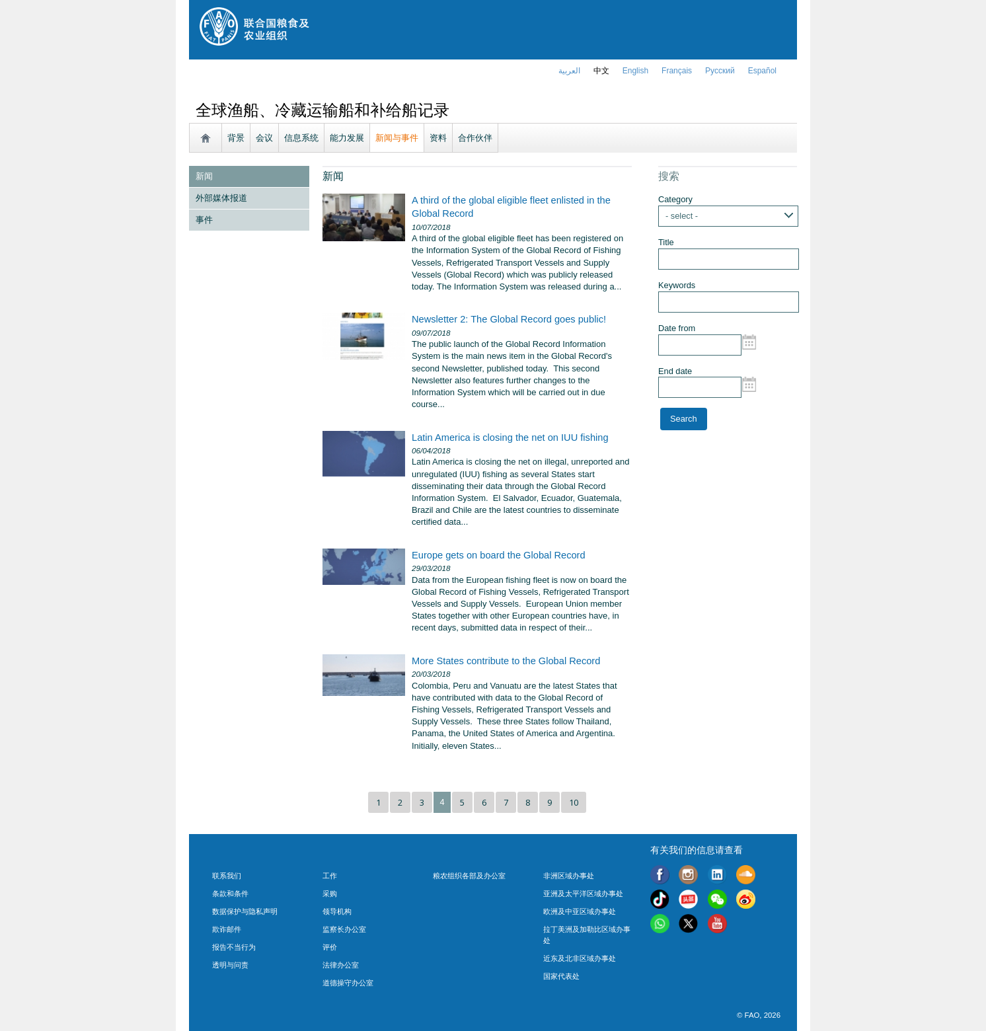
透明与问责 (230, 965)
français (677, 70)
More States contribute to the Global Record (506, 661)
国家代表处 (561, 976)
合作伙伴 (475, 138)
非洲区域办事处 (568, 876)
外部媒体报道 (221, 198)
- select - (681, 216)
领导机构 (337, 911)
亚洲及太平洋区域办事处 (583, 893)
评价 (329, 947)
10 (573, 802)
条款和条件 (230, 893)
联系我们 (226, 876)
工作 (329, 876)
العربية (569, 70)
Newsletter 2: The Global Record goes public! (509, 319)
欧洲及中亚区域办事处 (579, 911)
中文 (601, 70)
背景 (236, 138)
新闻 (204, 176)
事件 (204, 220)
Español (762, 70)
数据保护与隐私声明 (245, 911)
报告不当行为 (234, 947)
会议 (264, 138)
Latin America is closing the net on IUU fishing (510, 437)
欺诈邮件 (226, 929)
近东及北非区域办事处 (579, 958)
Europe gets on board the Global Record (499, 555)
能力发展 (347, 138)
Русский (720, 70)
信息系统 (301, 138)
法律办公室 (340, 965)
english (635, 70)
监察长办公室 (344, 929)
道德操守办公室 (347, 983)
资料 (438, 138)
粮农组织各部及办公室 (469, 876)
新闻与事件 (396, 138)
